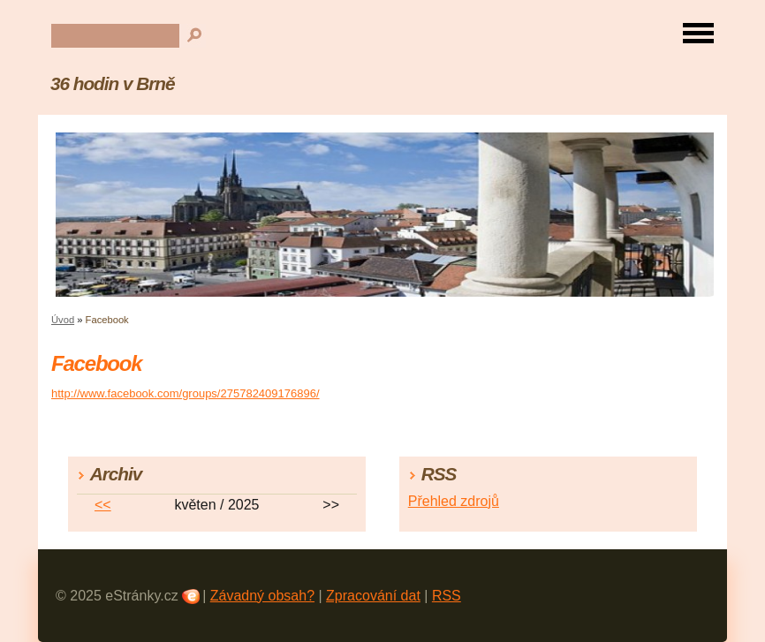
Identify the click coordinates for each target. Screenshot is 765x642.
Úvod (62, 319)
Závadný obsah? (262, 595)
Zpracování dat (373, 595)
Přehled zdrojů (453, 501)
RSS (446, 595)
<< (103, 504)
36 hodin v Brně (112, 83)
